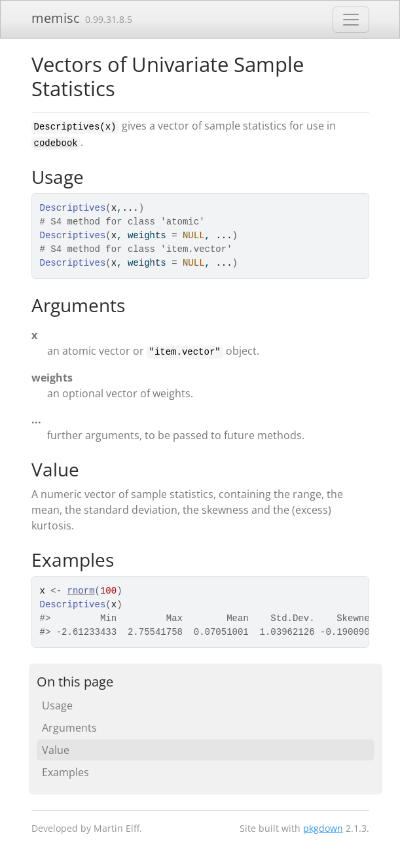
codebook (56, 143)
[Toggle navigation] (351, 20)
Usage (57, 705)
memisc (55, 18)
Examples (65, 772)
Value (55, 750)
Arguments (69, 728)
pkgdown (323, 828)
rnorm (81, 591)
